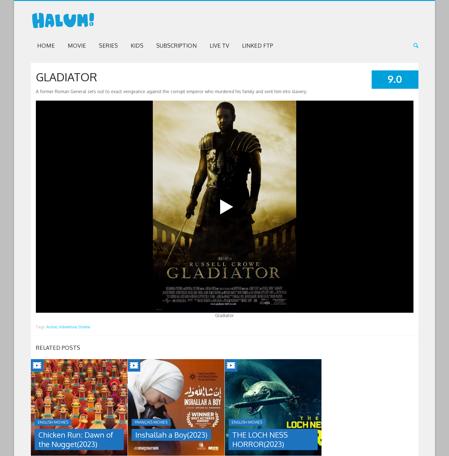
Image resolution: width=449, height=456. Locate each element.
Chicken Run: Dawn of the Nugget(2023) (75, 439)
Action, (52, 327)
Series (108, 45)
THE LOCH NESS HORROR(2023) (260, 439)
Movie (77, 45)
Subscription (176, 45)
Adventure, (68, 327)
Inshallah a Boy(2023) (171, 434)
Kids (137, 45)
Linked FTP (257, 45)
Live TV (219, 45)
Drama (84, 327)
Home (46, 45)
